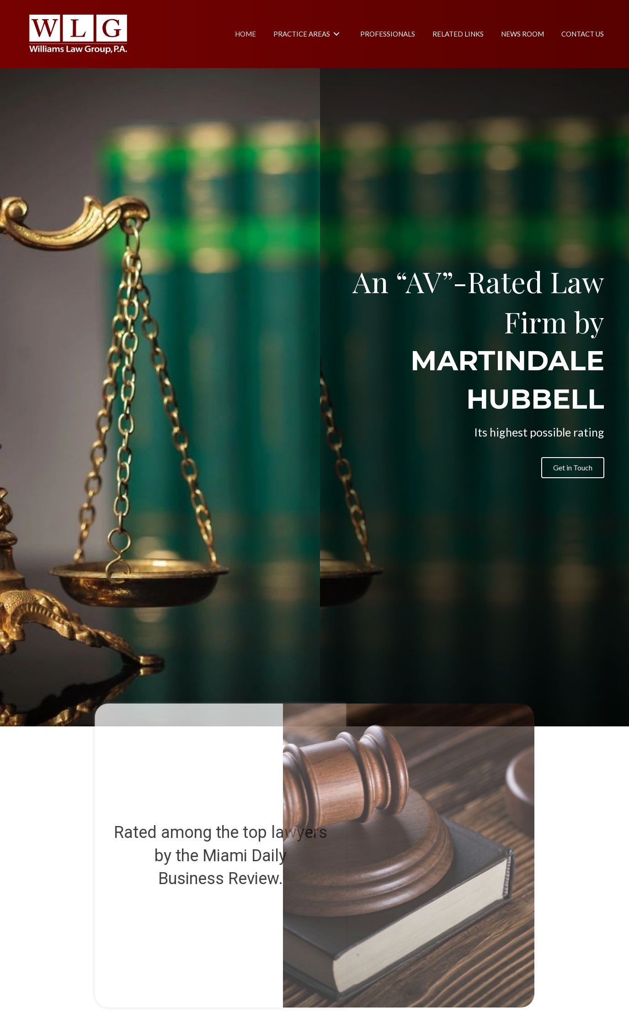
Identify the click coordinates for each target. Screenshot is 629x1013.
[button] (572, 467)
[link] (245, 34)
